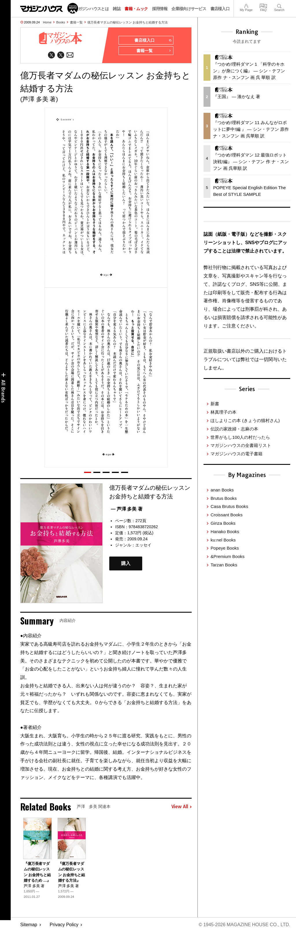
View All (181, 806)
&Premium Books (227, 556)
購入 (125, 563)
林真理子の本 (223, 412)
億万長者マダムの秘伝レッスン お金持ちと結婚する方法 (127, 22)
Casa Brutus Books (229, 506)
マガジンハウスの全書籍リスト (240, 445)
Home (47, 22)
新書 (214, 403)
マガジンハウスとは (91, 9)
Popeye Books (224, 548)
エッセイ (143, 545)
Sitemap (28, 924)
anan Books (222, 489)
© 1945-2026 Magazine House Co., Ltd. (244, 924)
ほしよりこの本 (245, 420)
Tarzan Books (223, 564)
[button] (87, 472)
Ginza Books (222, 523)
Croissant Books (226, 514)
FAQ (263, 5)
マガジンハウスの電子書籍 (236, 453)
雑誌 (117, 9)
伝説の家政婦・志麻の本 (234, 428)
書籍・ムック (136, 9)
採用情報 (159, 9)
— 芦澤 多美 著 (126, 508)
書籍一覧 (76, 22)
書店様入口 (220, 9)
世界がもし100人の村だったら (240, 437)
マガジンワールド (49, 8)
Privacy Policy (64, 924)
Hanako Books (224, 531)
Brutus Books (223, 498)
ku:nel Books (223, 539)
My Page (246, 5)
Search (279, 5)
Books (60, 22)
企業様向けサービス (188, 9)
